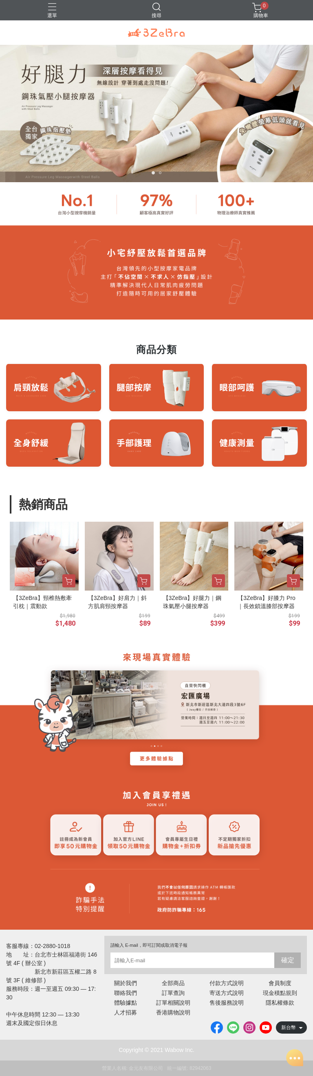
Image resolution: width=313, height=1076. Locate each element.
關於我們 (125, 983)
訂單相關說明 (173, 1002)
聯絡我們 (125, 993)
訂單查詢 (173, 993)
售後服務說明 (226, 1002)
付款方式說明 (226, 983)
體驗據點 (125, 1002)
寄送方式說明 (226, 993)
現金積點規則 (280, 993)
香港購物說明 (173, 1012)
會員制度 (280, 983)
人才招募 (125, 1012)
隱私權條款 (280, 1002)
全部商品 (173, 983)
